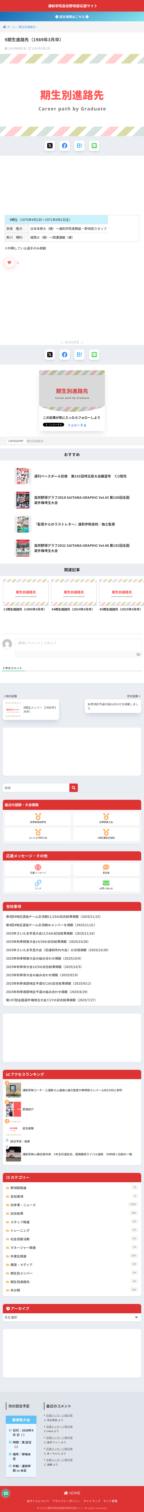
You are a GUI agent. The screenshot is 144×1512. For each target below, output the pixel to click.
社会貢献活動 (74, 1238)
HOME (72, 1493)
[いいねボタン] (9, 262)
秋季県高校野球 (38, 818)
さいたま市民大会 (38, 834)
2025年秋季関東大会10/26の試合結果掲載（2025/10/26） (48, 941)
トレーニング (74, 1230)
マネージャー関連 (74, 1247)
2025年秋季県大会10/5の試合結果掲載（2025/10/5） (44, 966)
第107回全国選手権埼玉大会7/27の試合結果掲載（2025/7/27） (52, 1000)
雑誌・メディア (74, 1264)
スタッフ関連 (74, 1221)
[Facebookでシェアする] (64, 146)
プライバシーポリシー (66, 1501)
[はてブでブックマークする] (79, 146)
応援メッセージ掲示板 (59, 1415)
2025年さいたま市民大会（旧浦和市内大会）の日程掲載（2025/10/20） (58, 950)
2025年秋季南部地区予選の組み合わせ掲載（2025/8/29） (47, 992)
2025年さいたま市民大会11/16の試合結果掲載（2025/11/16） (51, 933)
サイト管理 (110, 1501)
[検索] (73, 788)
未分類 (74, 1289)
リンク (38, 885)
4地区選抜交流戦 (106, 834)
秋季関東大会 (106, 818)
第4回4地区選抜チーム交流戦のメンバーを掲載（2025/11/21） (51, 925)
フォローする (76, 425)
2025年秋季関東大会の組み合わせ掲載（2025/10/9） (44, 958)
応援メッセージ (38, 869)
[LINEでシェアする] (94, 146)
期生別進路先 (35, 441)
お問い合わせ (106, 885)
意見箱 (106, 869)
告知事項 (74, 1196)
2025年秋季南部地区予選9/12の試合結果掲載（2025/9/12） (49, 983)
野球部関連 (74, 1187)
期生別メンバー (74, 1272)
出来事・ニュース (74, 1204)
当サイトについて (38, 1501)
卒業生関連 (74, 1255)
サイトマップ (91, 1501)
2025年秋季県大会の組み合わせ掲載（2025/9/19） (43, 975)
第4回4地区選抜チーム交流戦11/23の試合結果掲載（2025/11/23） (54, 916)
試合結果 (74, 1213)
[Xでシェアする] (50, 146)
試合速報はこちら (72, 16)
